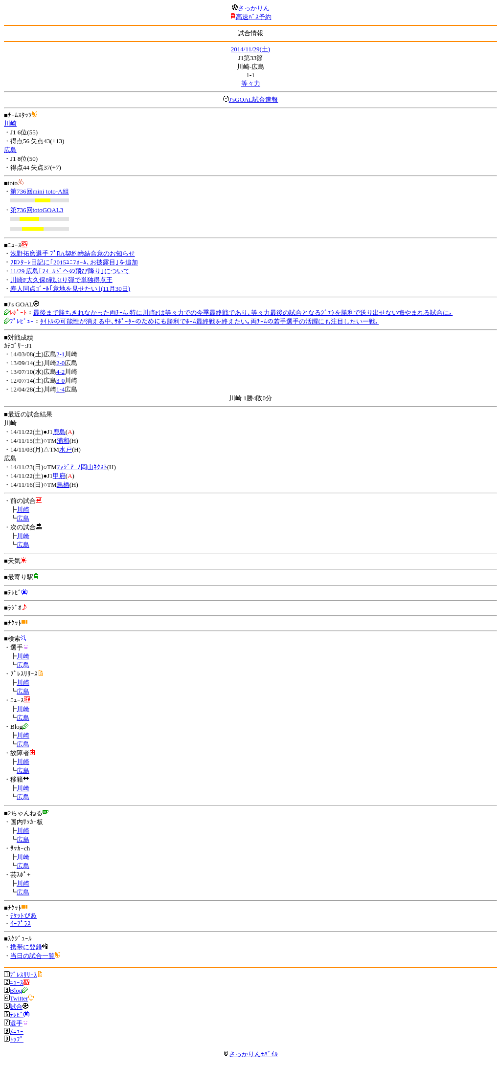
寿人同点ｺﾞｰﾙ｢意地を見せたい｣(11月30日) (70, 288)
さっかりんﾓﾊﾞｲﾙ (250, 1054)
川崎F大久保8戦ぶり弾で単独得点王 (61, 279)
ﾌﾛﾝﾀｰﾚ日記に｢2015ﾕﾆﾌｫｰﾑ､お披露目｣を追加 (74, 262)
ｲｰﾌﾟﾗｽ (20, 923)
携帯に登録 (26, 947)
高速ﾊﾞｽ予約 (254, 17)
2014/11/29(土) (250, 49)
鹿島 (59, 431)
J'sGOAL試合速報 (253, 99)
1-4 (60, 389)
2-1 (60, 354)
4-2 (60, 371)
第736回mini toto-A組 (39, 191)
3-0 (60, 380)
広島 (10, 149)
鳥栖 (63, 484)
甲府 (59, 475)
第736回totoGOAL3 (36, 210)
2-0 (60, 363)
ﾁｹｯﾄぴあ (23, 915)
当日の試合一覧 (32, 955)
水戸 (65, 449)
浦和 (63, 440)
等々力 (250, 83)
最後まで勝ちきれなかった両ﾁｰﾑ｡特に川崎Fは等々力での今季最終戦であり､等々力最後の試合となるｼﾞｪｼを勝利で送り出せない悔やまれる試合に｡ (243, 312)
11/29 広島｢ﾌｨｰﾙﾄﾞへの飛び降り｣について (70, 271)
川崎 (10, 123)
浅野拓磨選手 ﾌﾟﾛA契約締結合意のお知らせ (72, 253)
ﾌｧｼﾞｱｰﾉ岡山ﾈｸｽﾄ (82, 467)
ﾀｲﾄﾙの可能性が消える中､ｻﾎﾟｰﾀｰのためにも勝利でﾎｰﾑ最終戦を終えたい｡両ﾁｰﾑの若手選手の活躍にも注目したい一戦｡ (209, 321)
